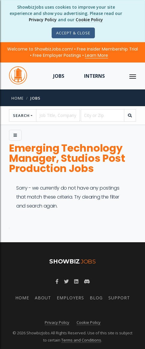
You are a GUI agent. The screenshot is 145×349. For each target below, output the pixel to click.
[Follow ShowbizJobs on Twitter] (66, 281)
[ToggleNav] (132, 76)
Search (21, 115)
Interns (94, 76)
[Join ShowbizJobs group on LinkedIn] (76, 281)
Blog (96, 298)
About (43, 298)
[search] (130, 115)
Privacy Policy (43, 19)
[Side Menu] (15, 135)
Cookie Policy (89, 19)
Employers (70, 298)
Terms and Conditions (81, 340)
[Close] (73, 33)
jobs (35, 98)
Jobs (58, 76)
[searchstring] (58, 115)
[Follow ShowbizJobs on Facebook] (57, 281)
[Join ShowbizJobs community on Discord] (87, 281)
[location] (102, 115)
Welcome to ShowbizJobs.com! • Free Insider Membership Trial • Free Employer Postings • (72, 52)
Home (17, 98)
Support (119, 298)
